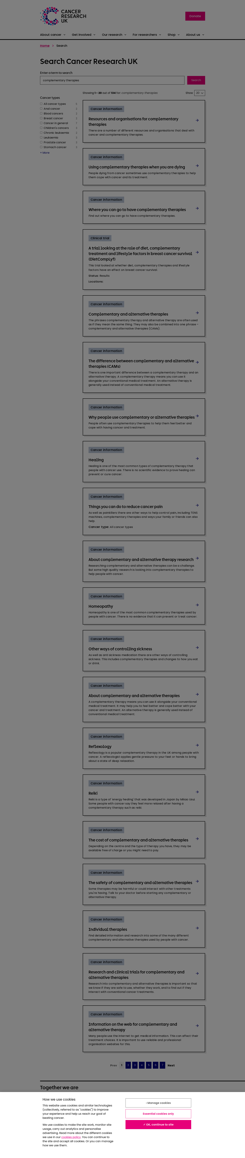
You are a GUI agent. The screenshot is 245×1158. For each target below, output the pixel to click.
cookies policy (71, 1137)
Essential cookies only (158, 1114)
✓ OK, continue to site (158, 1125)
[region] (122, 1125)
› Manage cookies (158, 1103)
